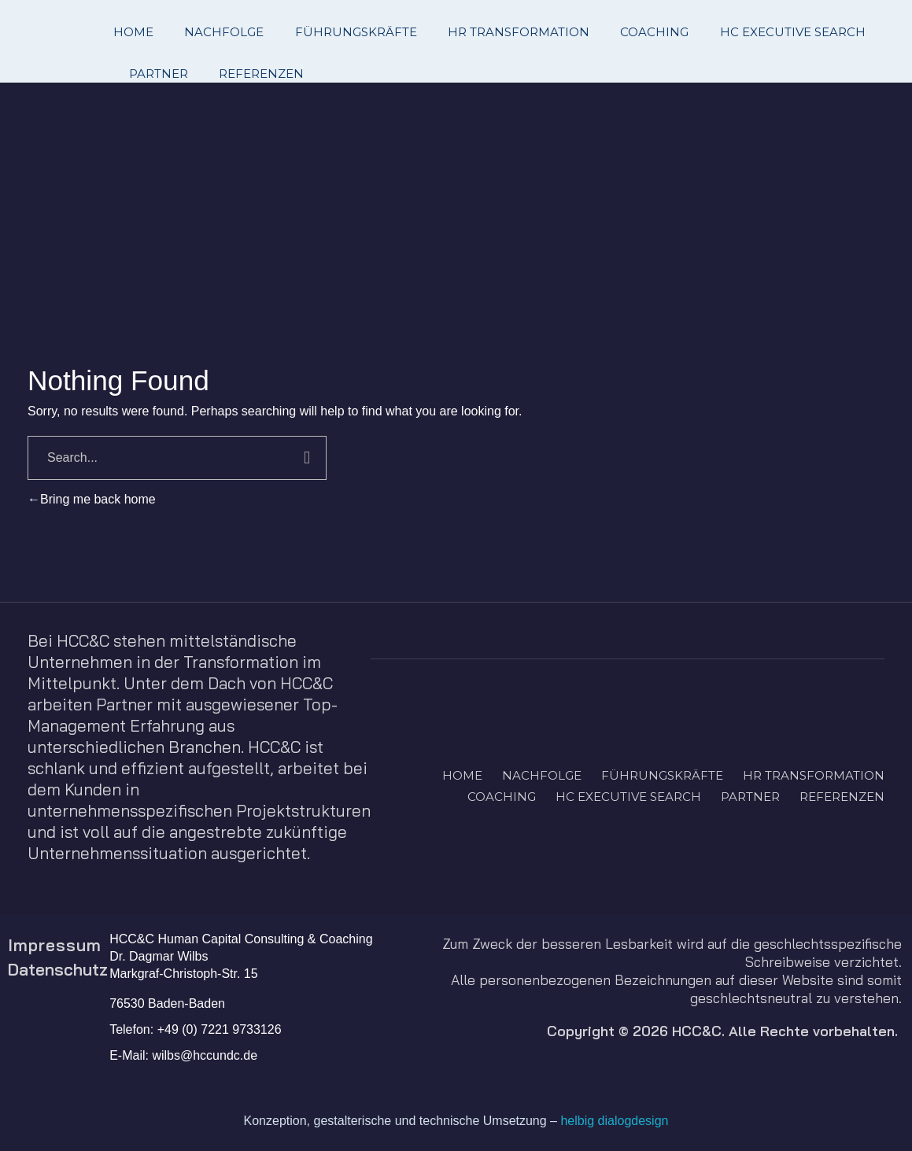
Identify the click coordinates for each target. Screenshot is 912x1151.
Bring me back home (92, 499)
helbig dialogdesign (614, 1120)
